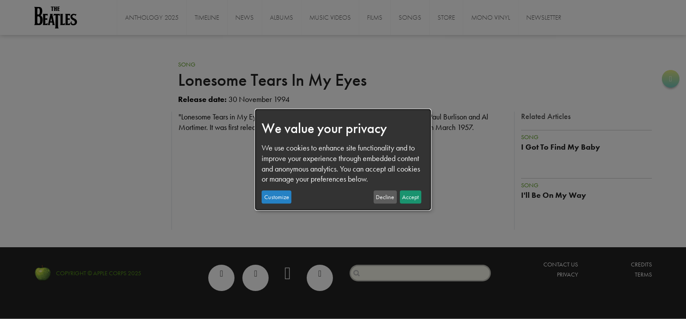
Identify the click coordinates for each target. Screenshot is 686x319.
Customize (276, 197)
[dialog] (343, 159)
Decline (385, 197)
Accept (410, 197)
